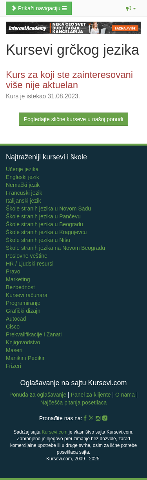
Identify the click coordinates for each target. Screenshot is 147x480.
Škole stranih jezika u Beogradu (44, 224)
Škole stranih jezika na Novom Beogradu (55, 248)
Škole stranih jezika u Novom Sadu (48, 208)
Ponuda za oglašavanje (38, 394)
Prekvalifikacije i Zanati (34, 334)
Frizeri (13, 366)
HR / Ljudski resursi (29, 263)
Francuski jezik (24, 193)
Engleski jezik (22, 177)
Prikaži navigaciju (39, 8)
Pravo (13, 271)
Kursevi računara (26, 295)
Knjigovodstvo (23, 342)
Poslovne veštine (26, 256)
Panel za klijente (92, 394)
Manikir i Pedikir (25, 358)
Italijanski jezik (23, 201)
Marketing (18, 279)
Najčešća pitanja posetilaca (73, 402)
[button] (131, 8)
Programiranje (23, 303)
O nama (125, 394)
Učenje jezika (22, 169)
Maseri (14, 350)
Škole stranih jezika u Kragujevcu (46, 232)
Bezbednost (20, 287)
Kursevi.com (54, 432)
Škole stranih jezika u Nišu (38, 240)
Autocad (16, 319)
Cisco (13, 326)
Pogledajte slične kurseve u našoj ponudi (73, 119)
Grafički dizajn (23, 311)
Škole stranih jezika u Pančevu (43, 216)
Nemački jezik (23, 185)
